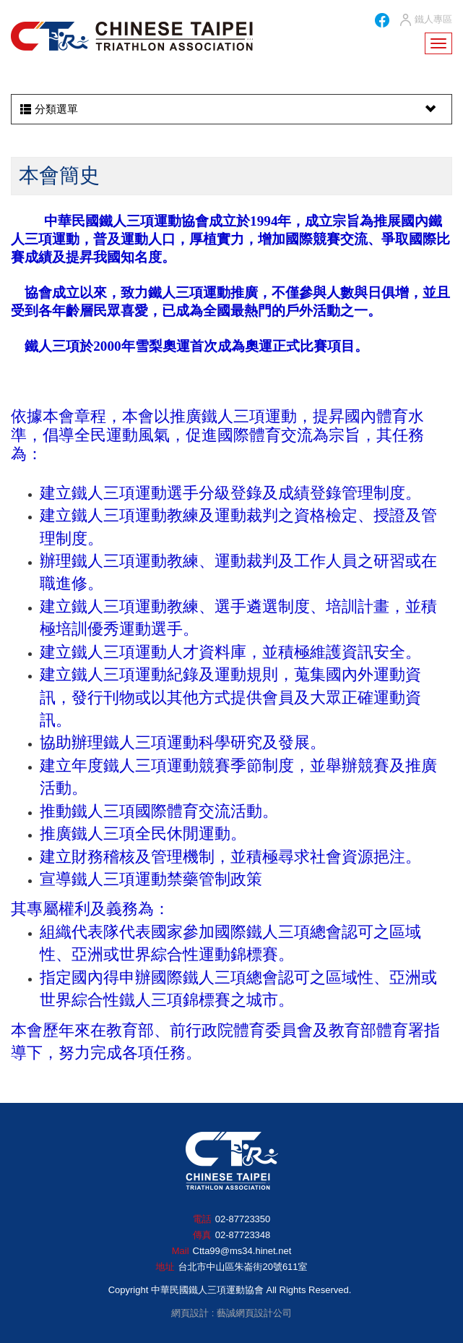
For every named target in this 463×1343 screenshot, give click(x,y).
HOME (132, 36)
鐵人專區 (425, 20)
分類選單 (229, 109)
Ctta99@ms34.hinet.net (242, 1250)
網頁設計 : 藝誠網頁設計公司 (231, 1313)
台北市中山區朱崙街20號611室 (242, 1266)
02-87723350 (243, 1219)
